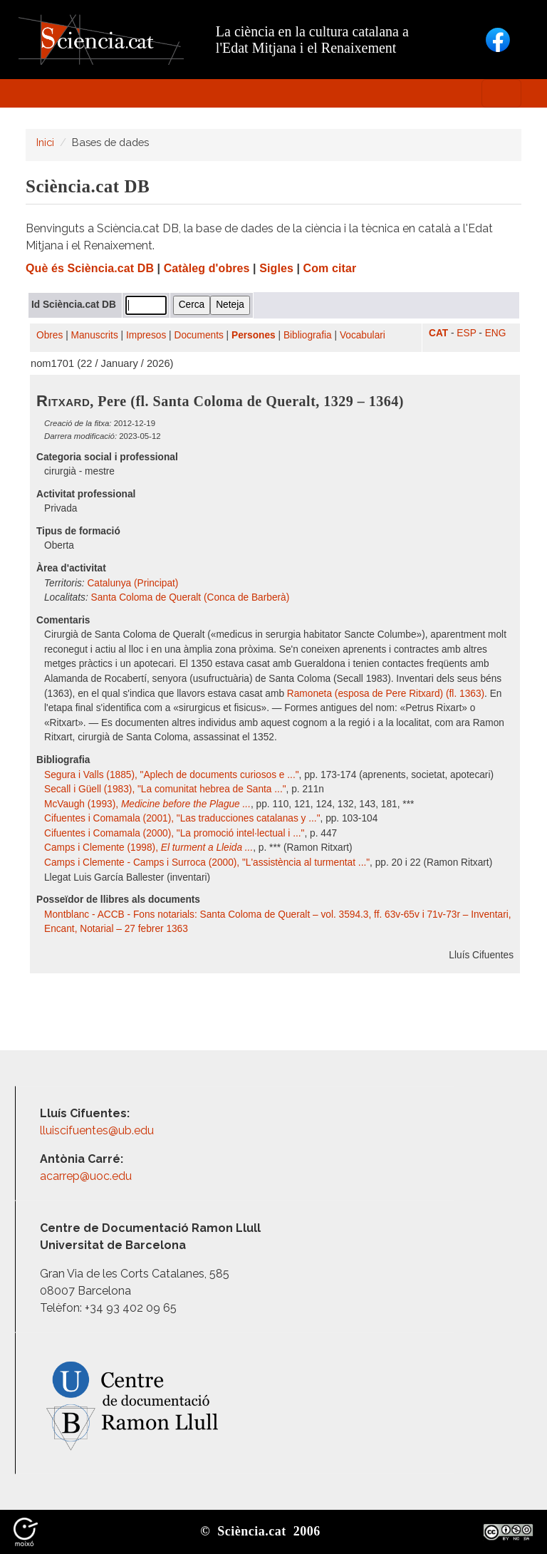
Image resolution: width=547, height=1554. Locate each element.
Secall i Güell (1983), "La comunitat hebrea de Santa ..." (165, 789)
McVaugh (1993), (147, 804)
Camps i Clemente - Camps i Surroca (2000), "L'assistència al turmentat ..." (207, 862)
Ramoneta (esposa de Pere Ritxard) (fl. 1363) (385, 693)
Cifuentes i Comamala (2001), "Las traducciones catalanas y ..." (182, 818)
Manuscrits (94, 335)
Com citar (330, 268)
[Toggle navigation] (501, 93)
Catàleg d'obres (207, 268)
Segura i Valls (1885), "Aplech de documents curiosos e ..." (171, 775)
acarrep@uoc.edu (86, 1176)
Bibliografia (307, 335)
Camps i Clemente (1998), (148, 847)
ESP (466, 333)
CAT (438, 333)
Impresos (146, 335)
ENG (495, 333)
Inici (45, 142)
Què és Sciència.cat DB (90, 268)
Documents (199, 335)
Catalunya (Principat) (132, 583)
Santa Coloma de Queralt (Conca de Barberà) (190, 597)
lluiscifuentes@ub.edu (98, 1130)
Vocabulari (362, 335)
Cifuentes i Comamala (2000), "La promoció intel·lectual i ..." (174, 833)
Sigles (276, 268)
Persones (253, 335)
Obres (49, 335)
